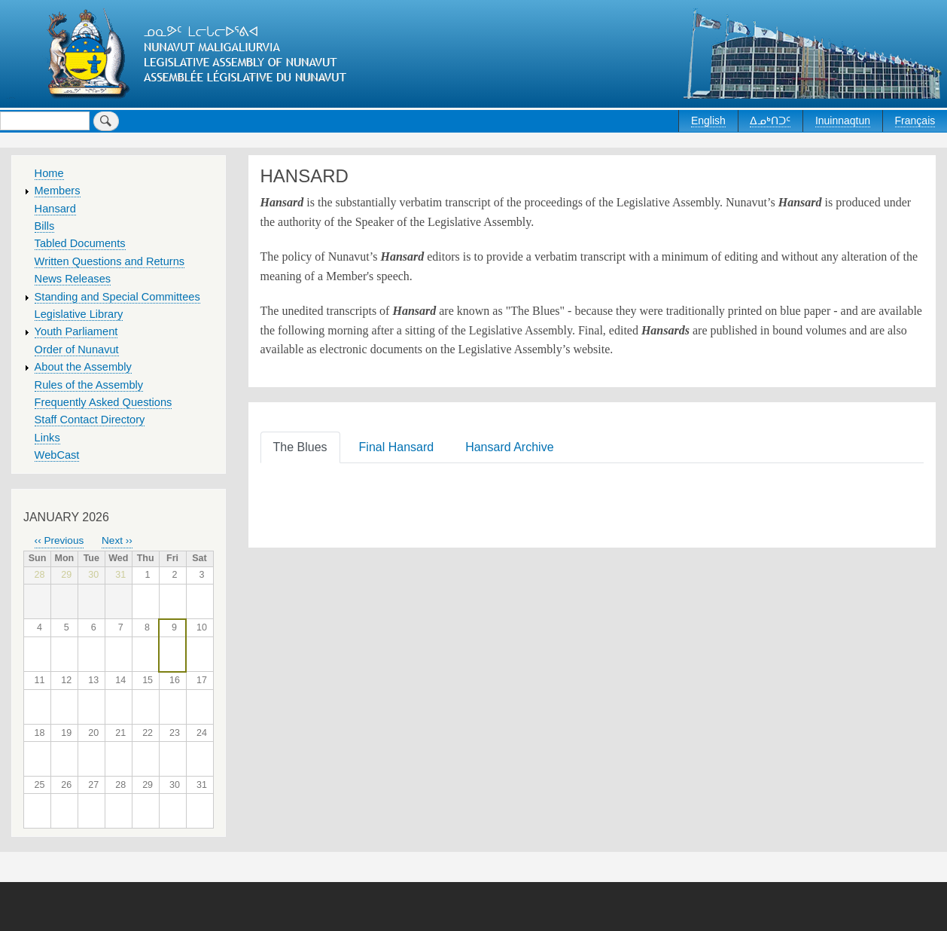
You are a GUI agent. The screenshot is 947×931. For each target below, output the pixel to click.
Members (58, 191)
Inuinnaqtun (842, 120)
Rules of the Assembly (89, 385)
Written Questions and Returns (110, 261)
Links (47, 438)
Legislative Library (79, 314)
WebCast (57, 455)
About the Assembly (83, 367)
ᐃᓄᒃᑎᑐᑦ (770, 120)
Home (49, 173)
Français (915, 120)
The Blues (300, 447)
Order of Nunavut (77, 349)
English (708, 120)
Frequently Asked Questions (103, 402)
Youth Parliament (76, 331)
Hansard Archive (509, 447)
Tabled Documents (80, 243)
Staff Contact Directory (90, 420)
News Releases (73, 279)
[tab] (303, 446)
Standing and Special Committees (117, 297)
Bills (45, 226)
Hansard (55, 209)
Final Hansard (396, 447)
